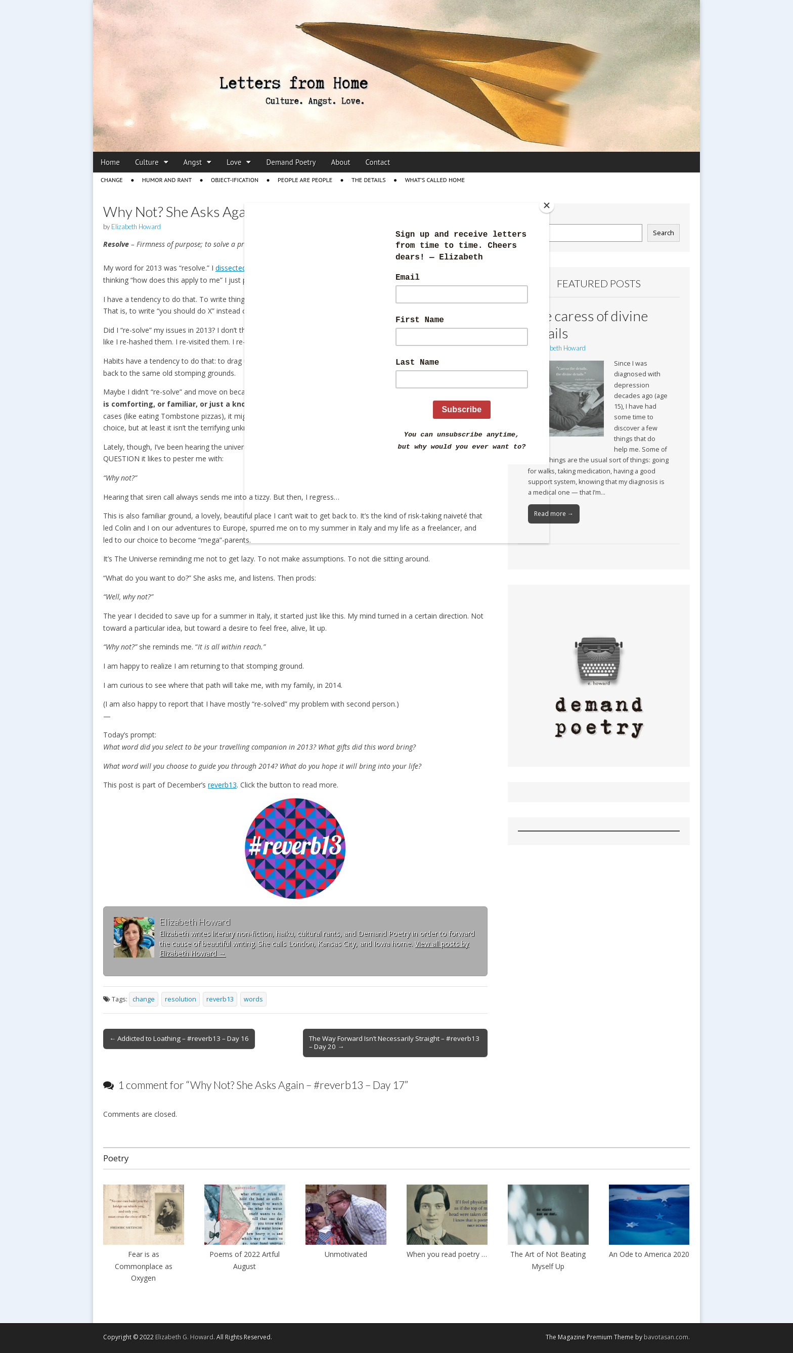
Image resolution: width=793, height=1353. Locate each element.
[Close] (546, 205)
